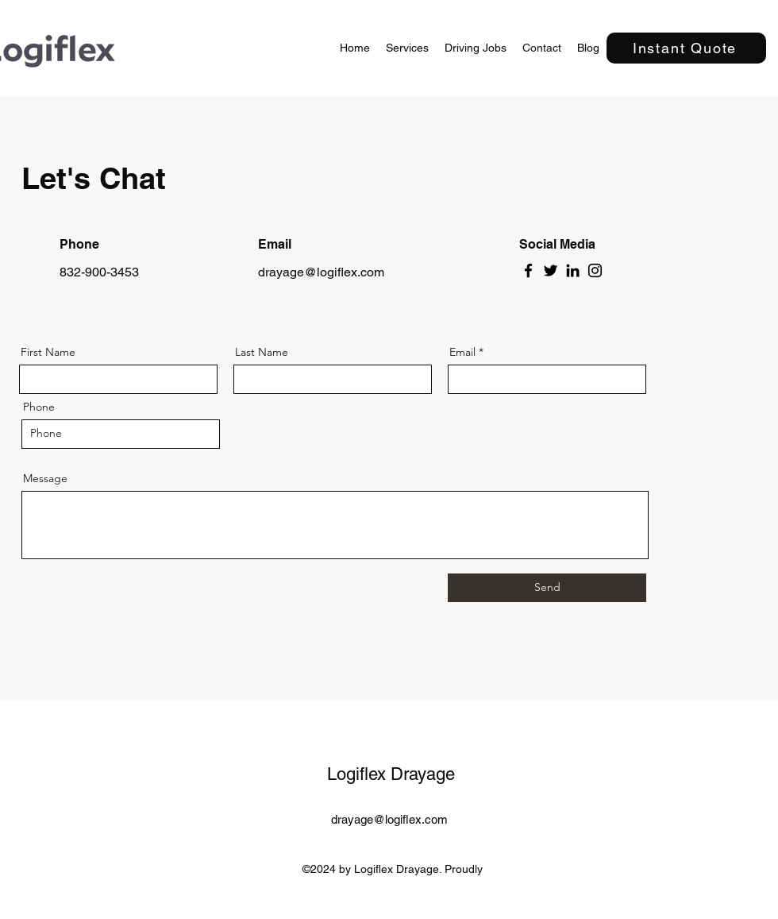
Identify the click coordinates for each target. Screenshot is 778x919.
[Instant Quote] (686, 48)
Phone (39, 406)
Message (45, 478)
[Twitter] (550, 270)
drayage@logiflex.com (321, 272)
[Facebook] (528, 270)
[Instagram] (595, 270)
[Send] (547, 587)
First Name (48, 351)
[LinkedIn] (573, 270)
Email (462, 351)
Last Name (261, 351)
